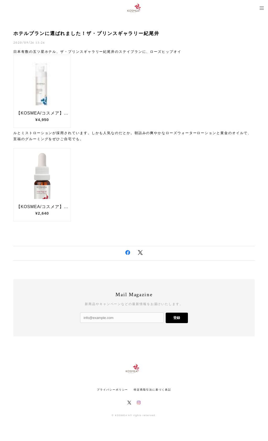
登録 (176, 318)
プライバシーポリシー (112, 389)
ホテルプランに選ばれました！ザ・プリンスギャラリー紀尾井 (86, 33)
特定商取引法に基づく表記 (152, 389)
